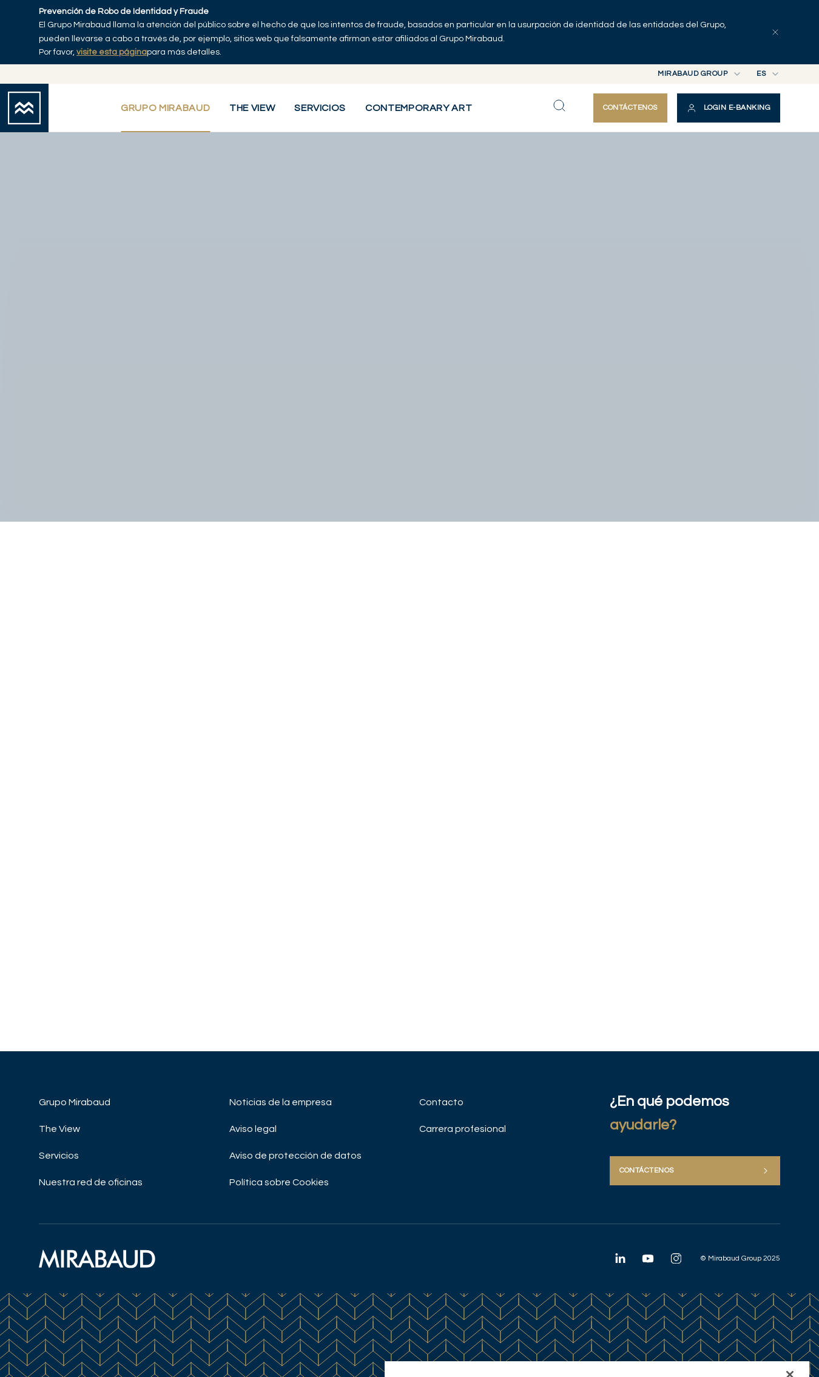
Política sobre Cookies (279, 1182)
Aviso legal (253, 1129)
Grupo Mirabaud (74, 1102)
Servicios (59, 1155)
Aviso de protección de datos (295, 1155)
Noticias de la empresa (280, 1102)
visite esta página (111, 52)
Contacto (441, 1102)
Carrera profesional (462, 1129)
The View (59, 1129)
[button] (728, 108)
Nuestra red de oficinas (91, 1182)
